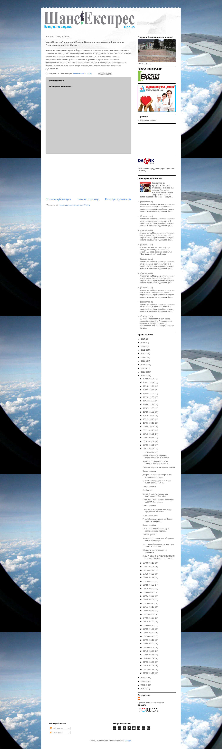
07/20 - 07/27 (149, 570)
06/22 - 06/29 (149, 585)
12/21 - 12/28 (149, 382)
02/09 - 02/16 (149, 655)
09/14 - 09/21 (149, 434)
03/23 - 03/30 (149, 633)
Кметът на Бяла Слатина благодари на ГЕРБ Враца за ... (158, 501)
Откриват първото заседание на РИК (158, 467)
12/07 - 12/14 (149, 390)
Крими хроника (149, 471)
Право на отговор (150, 515)
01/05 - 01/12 (149, 673)
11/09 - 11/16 (149, 404)
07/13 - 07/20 (149, 574)
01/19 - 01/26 (149, 666)
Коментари (56, 733)
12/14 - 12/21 (149, 386)
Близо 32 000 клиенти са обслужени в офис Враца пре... (158, 539)
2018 (143, 361)
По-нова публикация (58, 199)
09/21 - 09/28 (149, 430)
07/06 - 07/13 (149, 577)
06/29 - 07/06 (149, 581)
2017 (143, 364)
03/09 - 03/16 (149, 640)
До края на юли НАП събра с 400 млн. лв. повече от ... (156, 476)
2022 (143, 346)
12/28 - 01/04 (149, 379)
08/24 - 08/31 (149, 445)
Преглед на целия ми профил (151, 703)
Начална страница (88, 199)
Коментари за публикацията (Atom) (74, 205)
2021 (143, 350)
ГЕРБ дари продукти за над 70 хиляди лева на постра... (155, 529)
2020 (143, 353)
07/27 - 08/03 (149, 566)
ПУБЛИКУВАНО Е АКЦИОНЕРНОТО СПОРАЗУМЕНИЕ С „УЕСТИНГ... (158, 557)
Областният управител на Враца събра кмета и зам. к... (156, 482)
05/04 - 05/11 (149, 610)
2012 (143, 681)
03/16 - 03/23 (149, 636)
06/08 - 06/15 (149, 592)
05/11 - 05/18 (149, 607)
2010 (143, 689)
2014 (143, 375)
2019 (143, 357)
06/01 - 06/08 (149, 596)
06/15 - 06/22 (149, 588)
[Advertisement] (88, 175)
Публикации (56, 728)
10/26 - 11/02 (149, 412)
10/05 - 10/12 (149, 423)
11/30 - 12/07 (149, 393)
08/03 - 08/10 (149, 563)
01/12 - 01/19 (149, 669)
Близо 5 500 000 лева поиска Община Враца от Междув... (155, 462)
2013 (143, 678)
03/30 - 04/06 (149, 629)
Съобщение (147, 490)
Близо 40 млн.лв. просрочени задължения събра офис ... (155, 495)
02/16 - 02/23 (149, 651)
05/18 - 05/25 (149, 603)
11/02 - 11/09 (149, 408)
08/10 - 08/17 (149, 452)
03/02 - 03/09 (149, 644)
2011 (143, 685)
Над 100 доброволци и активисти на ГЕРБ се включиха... (158, 545)
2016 (143, 368)
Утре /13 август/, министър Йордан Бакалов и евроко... (157, 520)
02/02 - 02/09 (149, 658)
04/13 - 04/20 (149, 621)
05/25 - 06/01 (149, 599)
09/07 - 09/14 (149, 438)
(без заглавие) (158, 183)
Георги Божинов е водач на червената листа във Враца (155, 456)
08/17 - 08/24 (149, 449)
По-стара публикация (118, 199)
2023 (143, 342)
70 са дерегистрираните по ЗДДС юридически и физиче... (157, 510)
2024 (143, 339)
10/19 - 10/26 (149, 415)
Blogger (128, 741)
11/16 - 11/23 (149, 401)
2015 (143, 372)
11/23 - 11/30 (149, 397)
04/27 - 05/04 (149, 614)
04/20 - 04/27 (149, 618)
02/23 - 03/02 (149, 647)
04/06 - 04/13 (149, 625)
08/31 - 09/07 (149, 441)
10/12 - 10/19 (149, 419)
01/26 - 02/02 (149, 662)
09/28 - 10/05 (149, 426)
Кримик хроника (149, 534)
